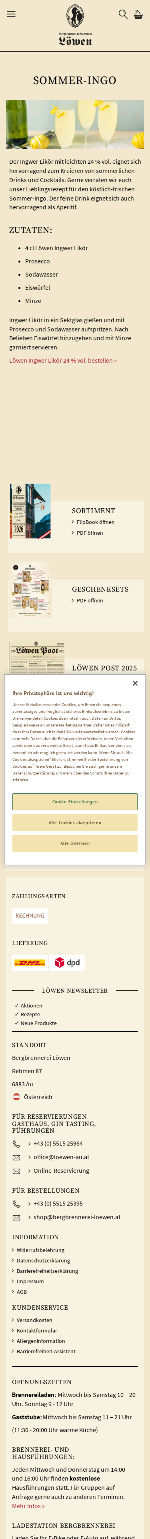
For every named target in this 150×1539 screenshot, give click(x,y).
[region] (75, 769)
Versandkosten (34, 1320)
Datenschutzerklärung (43, 1260)
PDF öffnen (90, 532)
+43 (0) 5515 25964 (58, 1143)
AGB (22, 1291)
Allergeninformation (41, 1340)
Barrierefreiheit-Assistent (46, 1351)
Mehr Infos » (28, 1506)
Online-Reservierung (61, 1170)
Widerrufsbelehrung (40, 1250)
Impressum (30, 1281)
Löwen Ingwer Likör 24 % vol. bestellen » (63, 360)
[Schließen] (135, 683)
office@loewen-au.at (61, 1157)
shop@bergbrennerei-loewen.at (77, 1217)
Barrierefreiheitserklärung (47, 1270)
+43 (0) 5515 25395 (58, 1203)
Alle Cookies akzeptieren (75, 822)
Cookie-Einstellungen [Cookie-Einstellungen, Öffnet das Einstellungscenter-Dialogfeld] (75, 802)
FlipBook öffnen (96, 522)
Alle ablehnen (75, 843)
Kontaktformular (37, 1330)
